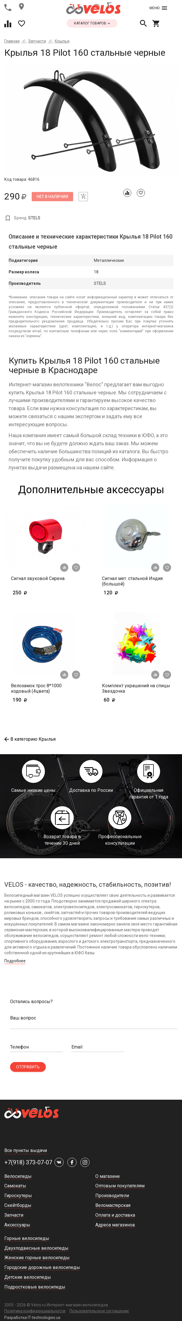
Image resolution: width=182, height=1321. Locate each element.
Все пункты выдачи (25, 1150)
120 (128, 593)
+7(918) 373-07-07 (28, 1162)
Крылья (62, 41)
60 (126, 700)
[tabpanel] (91, 120)
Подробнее (15, 961)
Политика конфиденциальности (34, 1311)
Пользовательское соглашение (99, 1311)
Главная (12, 41)
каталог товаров (92, 23)
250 (29, 593)
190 (37, 700)
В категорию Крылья (30, 739)
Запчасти (37, 41)
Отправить (28, 1067)
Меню (158, 8)
